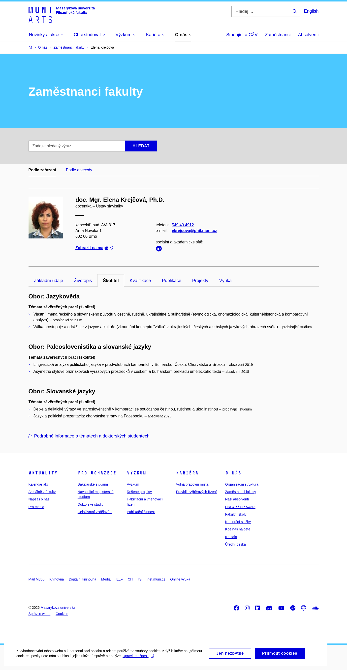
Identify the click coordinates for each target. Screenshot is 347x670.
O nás (233, 473)
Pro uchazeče (97, 473)
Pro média (36, 507)
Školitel (111, 280)
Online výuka (180, 579)
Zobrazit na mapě (94, 248)
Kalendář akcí (39, 484)
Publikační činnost (141, 512)
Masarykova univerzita (58, 608)
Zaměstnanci (277, 34)
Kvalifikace (140, 280)
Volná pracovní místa (192, 484)
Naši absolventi (237, 499)
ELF (119, 579)
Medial (106, 579)
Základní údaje (48, 280)
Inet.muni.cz (156, 579)
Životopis (83, 280)
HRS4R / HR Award (240, 507)
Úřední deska (235, 544)
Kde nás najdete (237, 529)
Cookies (62, 614)
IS (140, 579)
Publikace (171, 280)
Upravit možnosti (154, 661)
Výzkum (136, 473)
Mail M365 (37, 579)
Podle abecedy (79, 170)
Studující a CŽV (241, 34)
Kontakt (231, 537)
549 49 (183, 225)
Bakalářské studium (93, 484)
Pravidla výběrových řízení (196, 492)
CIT (130, 579)
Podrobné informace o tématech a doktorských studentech (89, 436)
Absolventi (308, 34)
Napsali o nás (39, 499)
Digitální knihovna (82, 579)
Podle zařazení (42, 170)
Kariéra (187, 473)
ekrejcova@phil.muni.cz (194, 231)
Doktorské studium (92, 504)
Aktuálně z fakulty (42, 492)
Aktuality (43, 473)
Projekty (200, 280)
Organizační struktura (241, 484)
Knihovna (56, 579)
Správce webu (40, 614)
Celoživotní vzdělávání (95, 512)
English (311, 11)
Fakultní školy (236, 514)
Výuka (225, 280)
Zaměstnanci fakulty (240, 492)
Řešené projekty (139, 492)
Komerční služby (238, 522)
